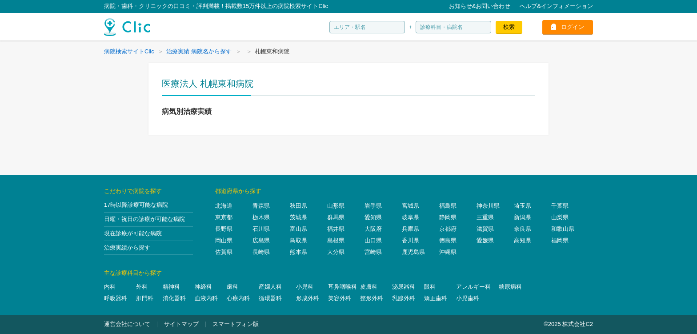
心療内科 (238, 298)
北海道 (223, 205)
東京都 (223, 217)
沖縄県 (448, 252)
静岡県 (448, 217)
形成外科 (307, 298)
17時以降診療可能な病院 (136, 204)
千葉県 (560, 205)
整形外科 (371, 298)
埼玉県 (522, 205)
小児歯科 (467, 298)
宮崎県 (373, 252)
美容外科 (339, 298)
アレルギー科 (473, 286)
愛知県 (373, 217)
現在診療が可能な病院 (133, 233)
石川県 (261, 228)
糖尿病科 (510, 286)
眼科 (430, 286)
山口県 (373, 240)
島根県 (335, 240)
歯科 (232, 286)
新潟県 (522, 217)
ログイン (572, 27)
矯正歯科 (435, 298)
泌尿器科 (403, 286)
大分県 (335, 252)
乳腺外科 (403, 298)
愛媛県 (485, 240)
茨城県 (298, 217)
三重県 (485, 217)
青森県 (261, 205)
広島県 (261, 240)
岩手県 (373, 205)
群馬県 (335, 217)
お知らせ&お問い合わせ (480, 6)
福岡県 (560, 240)
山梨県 (560, 217)
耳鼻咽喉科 (342, 286)
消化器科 (174, 298)
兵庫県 (410, 228)
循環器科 (270, 298)
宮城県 (410, 205)
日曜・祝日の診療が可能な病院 (144, 219)
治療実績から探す (127, 247)
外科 (142, 286)
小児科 (304, 286)
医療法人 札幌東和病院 (207, 84)
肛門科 (144, 298)
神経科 (203, 286)
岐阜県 (410, 217)
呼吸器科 (115, 298)
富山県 (298, 228)
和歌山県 (562, 228)
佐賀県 (223, 252)
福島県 (448, 205)
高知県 (522, 240)
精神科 (171, 286)
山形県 (335, 205)
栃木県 (261, 217)
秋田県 (298, 205)
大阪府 (373, 228)
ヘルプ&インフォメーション (556, 6)
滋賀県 (485, 228)
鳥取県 (298, 240)
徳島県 (448, 240)
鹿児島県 (413, 252)
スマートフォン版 (235, 324)
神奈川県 (488, 205)
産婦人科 (270, 286)
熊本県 (298, 252)
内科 (110, 286)
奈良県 (522, 228)
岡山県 (223, 240)
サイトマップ (181, 324)
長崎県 (261, 252)
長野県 (223, 228)
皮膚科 (368, 286)
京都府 (448, 228)
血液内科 (206, 298)
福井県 (335, 228)
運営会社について (127, 324)
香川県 (410, 240)
